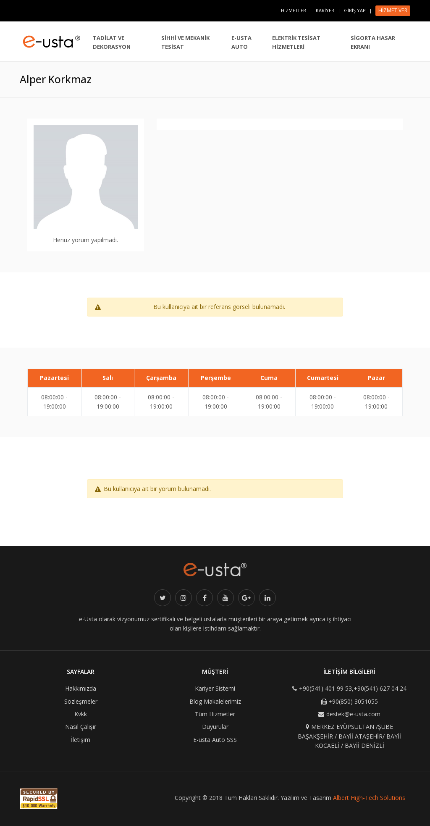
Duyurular (215, 727)
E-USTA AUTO (241, 42)
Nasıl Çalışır (80, 727)
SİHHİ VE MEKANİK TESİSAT (185, 42)
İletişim (80, 740)
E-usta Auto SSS (215, 740)
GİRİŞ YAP (355, 10)
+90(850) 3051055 (353, 701)
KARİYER (325, 10)
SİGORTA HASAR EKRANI (373, 42)
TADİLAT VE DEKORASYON (112, 42)
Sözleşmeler (80, 701)
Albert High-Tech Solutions (369, 798)
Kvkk (80, 714)
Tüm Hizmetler (215, 714)
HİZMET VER (392, 10)
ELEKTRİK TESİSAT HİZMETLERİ (296, 42)
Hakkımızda (80, 688)
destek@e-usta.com (353, 714)
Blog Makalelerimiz (215, 701)
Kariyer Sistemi (215, 688)
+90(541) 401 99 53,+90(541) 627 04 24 (352, 688)
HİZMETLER (293, 10)
